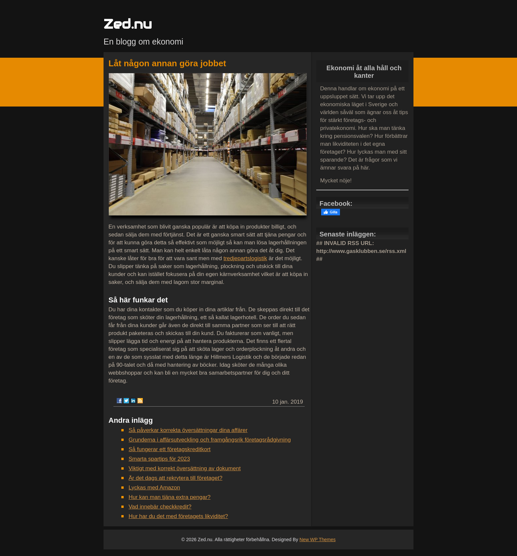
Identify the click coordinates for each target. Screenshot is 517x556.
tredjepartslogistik (245, 258)
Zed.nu (128, 23)
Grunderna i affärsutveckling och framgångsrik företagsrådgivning (210, 440)
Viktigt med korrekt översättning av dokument (185, 468)
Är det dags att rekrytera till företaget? (175, 478)
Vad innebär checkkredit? (160, 507)
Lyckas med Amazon (154, 487)
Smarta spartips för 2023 (159, 459)
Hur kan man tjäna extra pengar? (170, 497)
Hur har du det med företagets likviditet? (178, 516)
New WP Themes (317, 539)
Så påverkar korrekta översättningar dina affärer (188, 430)
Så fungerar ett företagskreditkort (170, 449)
